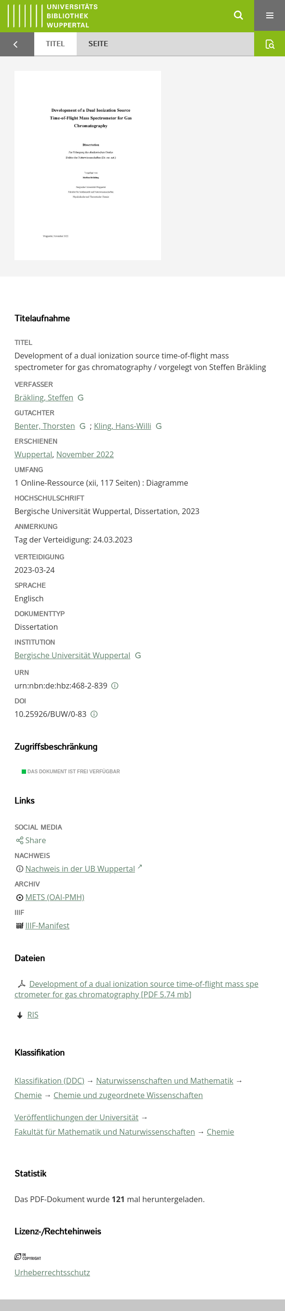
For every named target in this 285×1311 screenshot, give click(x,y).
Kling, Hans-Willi (122, 426)
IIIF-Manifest (47, 925)
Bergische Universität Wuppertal (72, 655)
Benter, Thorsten (44, 426)
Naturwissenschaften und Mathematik (164, 1080)
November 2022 (85, 454)
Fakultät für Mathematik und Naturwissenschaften (104, 1131)
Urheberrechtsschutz (52, 1272)
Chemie (28, 1095)
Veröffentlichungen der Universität (76, 1117)
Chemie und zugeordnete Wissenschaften (128, 1095)
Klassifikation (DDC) (49, 1080)
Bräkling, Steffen (43, 397)
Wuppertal (33, 454)
